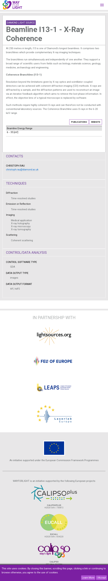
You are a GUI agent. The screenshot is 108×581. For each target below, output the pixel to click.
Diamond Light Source (21, 22)
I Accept (101, 577)
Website (95, 122)
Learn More (88, 577)
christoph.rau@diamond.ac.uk (22, 169)
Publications (79, 122)
